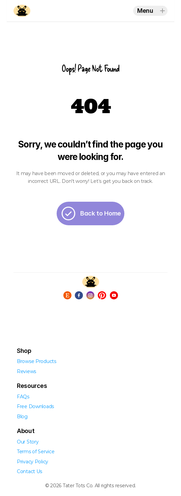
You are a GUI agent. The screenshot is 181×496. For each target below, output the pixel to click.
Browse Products (36, 361)
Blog (22, 417)
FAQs (23, 397)
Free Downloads (35, 406)
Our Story (27, 442)
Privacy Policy (32, 462)
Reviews (26, 371)
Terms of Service (36, 452)
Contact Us (29, 471)
